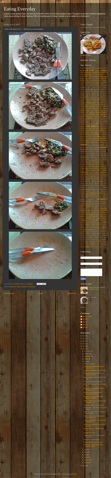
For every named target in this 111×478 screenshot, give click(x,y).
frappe (94, 97)
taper (91, 155)
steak (18, 286)
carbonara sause (102, 74)
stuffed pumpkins (91, 153)
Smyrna (98, 145)
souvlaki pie (89, 147)
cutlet (89, 87)
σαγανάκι (92, 224)
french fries (103, 97)
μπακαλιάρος (84, 208)
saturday (92, 140)
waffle (95, 161)
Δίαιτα (90, 174)
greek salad (83, 104)
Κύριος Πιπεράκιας (102, 194)
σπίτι (96, 231)
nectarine (101, 124)
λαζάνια (82, 196)
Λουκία (95, 196)
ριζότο (102, 222)
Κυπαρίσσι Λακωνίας (91, 195)
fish (86, 97)
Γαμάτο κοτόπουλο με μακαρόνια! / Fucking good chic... (94, 416)
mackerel (100, 116)
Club (91, 82)
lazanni (89, 114)
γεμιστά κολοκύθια (90, 170)
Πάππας (82, 218)
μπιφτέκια (103, 209)
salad (100, 138)
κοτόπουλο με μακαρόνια (93, 185)
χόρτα (97, 244)
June (85, 449)
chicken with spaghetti (90, 80)
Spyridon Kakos (87, 316)
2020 (84, 338)
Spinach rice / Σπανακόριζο (92, 439)
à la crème (83, 68)
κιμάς (105, 181)
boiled (82, 72)
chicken (95, 76)
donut (97, 89)
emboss (83, 93)
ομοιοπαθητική (88, 216)
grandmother (84, 102)
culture (95, 85)
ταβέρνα (94, 235)
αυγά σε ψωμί (100, 164)
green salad (97, 104)
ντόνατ (105, 214)
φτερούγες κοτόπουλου (90, 243)
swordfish (87, 155)
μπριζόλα (23, 286)
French (98, 97)
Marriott (86, 118)
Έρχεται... (83, 307)
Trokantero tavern (85, 159)
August (86, 359)
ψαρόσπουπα (99, 246)
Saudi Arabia (98, 140)
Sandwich (83, 140)
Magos (105, 116)
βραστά (96, 168)
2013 (84, 465)
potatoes (97, 134)
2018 (84, 341)
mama (82, 118)
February (87, 460)
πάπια (105, 216)
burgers (91, 74)
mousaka (99, 122)
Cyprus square (96, 87)
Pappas (85, 130)
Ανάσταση (104, 162)
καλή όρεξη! (96, 178)
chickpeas (99, 80)
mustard (104, 122)
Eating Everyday (19, 8)
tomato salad (90, 157)
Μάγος (105, 196)
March (86, 457)
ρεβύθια (98, 222)
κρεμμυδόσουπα (84, 193)
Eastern (82, 91)
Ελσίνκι (85, 176)
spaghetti (102, 147)
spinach (105, 149)
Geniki (88, 99)
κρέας (90, 189)
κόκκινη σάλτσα (98, 183)
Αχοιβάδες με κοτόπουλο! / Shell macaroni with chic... (93, 397)
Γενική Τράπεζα (102, 170)
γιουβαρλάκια (103, 172)
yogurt (105, 161)
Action (96, 68)
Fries (84, 99)
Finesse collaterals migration (99, 95)
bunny (82, 74)
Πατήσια (89, 220)
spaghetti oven (85, 149)
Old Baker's (92, 126)
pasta (96, 130)
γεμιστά (82, 170)
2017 (84, 343)
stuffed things (99, 153)
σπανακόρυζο (31, 286)
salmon (105, 138)
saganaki (95, 138)
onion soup (91, 128)
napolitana (91, 124)
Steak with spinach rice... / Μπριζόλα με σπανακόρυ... (94, 412)
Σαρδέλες (83, 227)
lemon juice (99, 114)
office (82, 126)
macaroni (87, 116)
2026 (84, 336)
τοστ (101, 237)
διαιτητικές (95, 174)
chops (87, 82)
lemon (93, 114)
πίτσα (87, 222)
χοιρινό (82, 244)
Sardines (88, 140)
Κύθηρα (91, 193)
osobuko (102, 128)
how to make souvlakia (101, 108)
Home (40, 293)
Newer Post (9, 293)
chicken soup (102, 76)
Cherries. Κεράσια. (89, 364)
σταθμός (105, 233)
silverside (102, 142)
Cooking (86, 83)
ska (106, 142)
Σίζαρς (87, 227)
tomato (83, 157)
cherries (90, 76)
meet (105, 120)
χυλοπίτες (83, 246)
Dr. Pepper (101, 89)
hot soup (85, 108)
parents (89, 130)
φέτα (87, 241)
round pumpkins (88, 138)
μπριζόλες (93, 212)
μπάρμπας (96, 208)
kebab (105, 110)
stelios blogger (103, 151)
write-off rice (100, 161)
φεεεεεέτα (83, 241)
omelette (83, 128)
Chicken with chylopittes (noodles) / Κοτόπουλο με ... (94, 367)
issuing (83, 110)
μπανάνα (90, 208)
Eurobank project (89, 93)
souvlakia (95, 147)
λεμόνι (86, 196)
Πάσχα (93, 218)
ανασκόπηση (98, 162)
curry (99, 85)
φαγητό (97, 239)
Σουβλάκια (97, 227)
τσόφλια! (93, 239)
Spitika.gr (89, 151)
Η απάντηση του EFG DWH (97, 176)
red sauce (86, 136)
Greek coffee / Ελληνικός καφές (93, 442)
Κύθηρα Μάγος (98, 193)
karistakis (85, 327)
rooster (82, 138)
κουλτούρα (98, 187)
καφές (86, 181)
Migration (87, 121)
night (105, 124)
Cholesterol (83, 82)
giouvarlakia (104, 100)
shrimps (97, 142)
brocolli (104, 72)
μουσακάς (88, 206)
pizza (96, 132)
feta (87, 95)
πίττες (90, 222)
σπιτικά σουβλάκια (102, 231)
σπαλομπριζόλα (84, 231)
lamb (82, 114)
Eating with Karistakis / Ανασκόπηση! (95, 370)
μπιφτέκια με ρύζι (96, 210)
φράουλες (104, 241)
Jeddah (96, 110)
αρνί (92, 164)
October (86, 353)
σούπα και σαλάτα (97, 229)
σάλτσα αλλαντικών (96, 226)
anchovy (101, 68)
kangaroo (101, 110)
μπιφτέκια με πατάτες (86, 210)
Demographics (84, 89)
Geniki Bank (93, 99)
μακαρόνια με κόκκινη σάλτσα (92, 203)
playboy (82, 134)
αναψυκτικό (83, 164)
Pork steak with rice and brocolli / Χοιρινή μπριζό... (93, 445)
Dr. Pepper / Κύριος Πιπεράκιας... (94, 381)
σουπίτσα (104, 229)
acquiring (88, 68)
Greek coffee (96, 103)
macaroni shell (94, 116)
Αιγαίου (93, 162)
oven (105, 128)
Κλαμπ (82, 183)
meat (90, 118)
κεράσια (95, 181)
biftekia (104, 70)
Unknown (85, 319)
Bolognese (95, 72)
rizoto (105, 136)
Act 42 (93, 68)
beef (100, 70)
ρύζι (105, 222)
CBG (86, 76)
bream (100, 72)
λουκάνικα (91, 196)
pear (105, 130)
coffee (105, 82)
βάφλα (87, 168)
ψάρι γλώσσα (93, 246)
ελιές (82, 176)
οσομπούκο (95, 216)
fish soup (90, 97)
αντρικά (88, 164)
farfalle (103, 93)
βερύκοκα (91, 168)
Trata (105, 157)
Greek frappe (103, 102)
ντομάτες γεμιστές (98, 214)
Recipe (102, 134)
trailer (102, 157)
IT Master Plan (89, 110)
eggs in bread (93, 91)
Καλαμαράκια (84, 178)
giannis (99, 99)
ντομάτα (91, 214)
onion (86, 128)
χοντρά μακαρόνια (90, 244)
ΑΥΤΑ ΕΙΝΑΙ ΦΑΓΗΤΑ (90, 166)
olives (100, 126)
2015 (84, 346)
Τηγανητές (83, 237)
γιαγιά (90, 172)
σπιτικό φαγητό (96, 233)
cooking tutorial (92, 83)
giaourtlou (104, 99)
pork (86, 134)
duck (105, 89)
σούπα (90, 230)
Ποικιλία (94, 222)
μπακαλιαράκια (103, 206)
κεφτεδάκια (100, 181)
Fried (82, 99)
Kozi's (87, 112)
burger (86, 74)
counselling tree (103, 83)
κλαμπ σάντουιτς (89, 183)
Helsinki (82, 106)
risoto (102, 136)
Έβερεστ (105, 174)
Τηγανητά (104, 235)
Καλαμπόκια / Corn (89, 432)
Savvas (92, 142)
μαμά (96, 205)
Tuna (91, 159)
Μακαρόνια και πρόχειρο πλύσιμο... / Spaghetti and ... (94, 389)
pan (81, 130)
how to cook (91, 108)
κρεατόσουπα (103, 191)
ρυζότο (82, 224)
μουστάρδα (95, 206)
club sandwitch (96, 82)
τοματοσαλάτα (90, 237)
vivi (89, 161)
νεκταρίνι (87, 214)
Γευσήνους (84, 172)
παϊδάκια (101, 216)
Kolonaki (83, 112)
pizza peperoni (103, 132)
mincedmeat (93, 121)
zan (81, 162)
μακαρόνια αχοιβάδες (86, 201)
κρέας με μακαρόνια (98, 189)
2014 (84, 349)
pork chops (91, 134)
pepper (92, 132)
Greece (89, 103)
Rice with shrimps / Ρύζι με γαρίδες (94, 405)
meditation (101, 120)
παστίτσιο (88, 218)
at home (83, 70)
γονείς (82, 174)
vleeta (92, 161)
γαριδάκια (100, 168)
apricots (105, 68)
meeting (82, 121)
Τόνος (96, 237)
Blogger (74, 474)
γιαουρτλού (95, 172)
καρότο (93, 179)
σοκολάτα (91, 227)
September (87, 356)
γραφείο (86, 174)
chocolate (104, 80)
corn (97, 83)
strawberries (83, 153)
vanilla (95, 159)
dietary (91, 89)
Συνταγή (89, 235)
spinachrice (13, 286)
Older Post (71, 293)
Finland (83, 97)
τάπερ (99, 235)
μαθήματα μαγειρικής (87, 199)
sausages (86, 142)
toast (105, 155)
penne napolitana (85, 132)
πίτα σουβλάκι (95, 220)
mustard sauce (84, 124)
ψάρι (87, 246)
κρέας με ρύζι (90, 191)
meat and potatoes (96, 118)
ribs (96, 136)
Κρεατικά (97, 191)
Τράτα (105, 237)
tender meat (99, 155)
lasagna (85, 114)
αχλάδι (97, 166)
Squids (93, 151)
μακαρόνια (102, 199)
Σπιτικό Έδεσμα (85, 233)
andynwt (61, 474)
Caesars (95, 74)
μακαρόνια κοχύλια (96, 201)
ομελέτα (83, 216)
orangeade (96, 128)
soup (102, 145)
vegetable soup (84, 161)
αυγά (94, 164)
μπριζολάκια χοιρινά (85, 212)
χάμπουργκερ (99, 243)
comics (82, 83)
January (86, 462)
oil (84, 126)
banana (96, 70)
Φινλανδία (98, 241)
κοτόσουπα (90, 187)
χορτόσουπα (104, 244)
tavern (94, 155)
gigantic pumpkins (86, 100)
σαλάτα (99, 224)
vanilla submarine (102, 159)
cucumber (90, 85)
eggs (88, 91)
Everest (96, 93)
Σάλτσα (87, 226)
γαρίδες (105, 168)
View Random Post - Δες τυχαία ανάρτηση (93, 27)
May (85, 452)
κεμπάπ (90, 181)
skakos (84, 144)
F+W (100, 93)
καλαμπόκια (90, 178)
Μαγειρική (100, 196)
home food (92, 106)
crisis (82, 85)
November (87, 351)
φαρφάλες (104, 239)
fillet (90, 95)
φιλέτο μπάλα (91, 241)
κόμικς (105, 183)
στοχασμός (83, 235)
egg (85, 91)
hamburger (104, 104)
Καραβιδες (101, 178)
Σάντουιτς (104, 226)
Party (93, 130)
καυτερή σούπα (99, 179)
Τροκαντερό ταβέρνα (86, 239)
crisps (85, 85)
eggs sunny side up (102, 91)
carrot (82, 76)
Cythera (105, 87)
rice (98, 136)
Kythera (104, 112)
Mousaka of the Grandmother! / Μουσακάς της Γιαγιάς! (93, 393)
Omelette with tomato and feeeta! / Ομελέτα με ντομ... (94, 373)
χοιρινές (105, 243)
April (85, 454)
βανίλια (101, 166)
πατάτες (98, 218)
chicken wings (84, 78)
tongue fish (97, 157)
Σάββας (87, 224)
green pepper (90, 104)
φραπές (82, 243)
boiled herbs (88, 72)
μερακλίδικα (101, 205)
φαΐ (100, 239)
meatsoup (96, 120)
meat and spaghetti (88, 120)
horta (82, 108)
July (85, 361)
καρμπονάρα (87, 179)
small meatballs (91, 145)
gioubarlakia (96, 100)
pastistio (101, 130)
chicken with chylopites (93, 78)
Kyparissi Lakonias (95, 112)
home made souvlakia (101, 106)
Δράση (100, 174)
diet (89, 89)
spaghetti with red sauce (95, 149)
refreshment (91, 136)
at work (90, 70)
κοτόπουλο (84, 185)
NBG (96, 124)
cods (101, 82)
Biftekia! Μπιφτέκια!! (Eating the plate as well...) (97, 288)
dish (95, 89)
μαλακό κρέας (90, 205)
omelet (105, 126)
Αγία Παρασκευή (87, 162)
